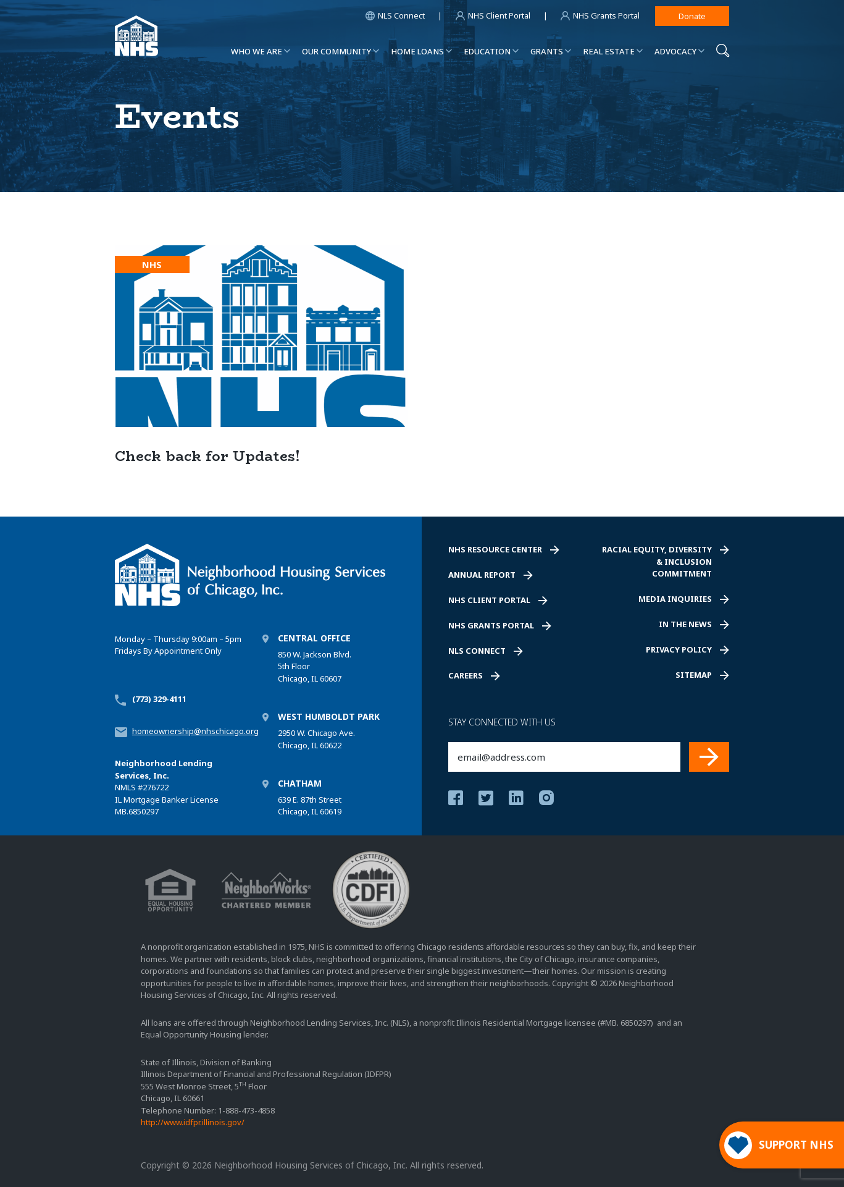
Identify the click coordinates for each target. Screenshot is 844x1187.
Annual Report (482, 574)
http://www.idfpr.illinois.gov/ (192, 1122)
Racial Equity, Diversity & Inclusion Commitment (657, 561)
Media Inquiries (675, 598)
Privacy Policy (679, 649)
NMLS (125, 787)
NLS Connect (477, 650)
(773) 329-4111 (159, 698)
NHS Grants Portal (491, 625)
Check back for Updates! (207, 456)
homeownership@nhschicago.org (195, 731)
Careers (465, 675)
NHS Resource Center (495, 549)
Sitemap (693, 674)
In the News (685, 624)
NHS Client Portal (489, 600)
